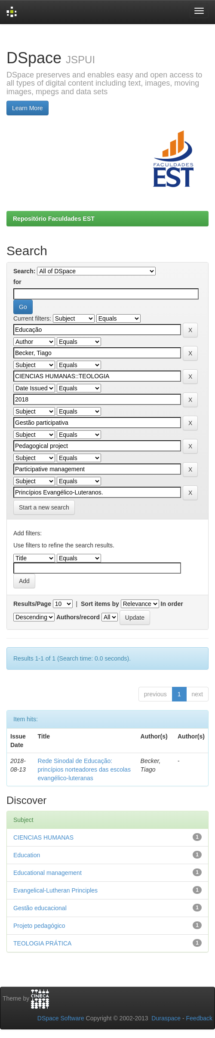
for (17, 281)
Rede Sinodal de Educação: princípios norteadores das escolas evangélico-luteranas (84, 769)
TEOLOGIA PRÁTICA (42, 943)
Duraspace (166, 1018)
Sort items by (100, 603)
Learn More (27, 108)
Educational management (47, 872)
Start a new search (44, 507)
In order (172, 603)
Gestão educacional (40, 908)
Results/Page (32, 603)
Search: (24, 271)
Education (26, 855)
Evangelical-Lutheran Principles (55, 890)
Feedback (199, 1018)
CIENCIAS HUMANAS (43, 837)
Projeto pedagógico (39, 925)
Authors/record (78, 617)
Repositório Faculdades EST (54, 218)
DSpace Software (60, 1018)
